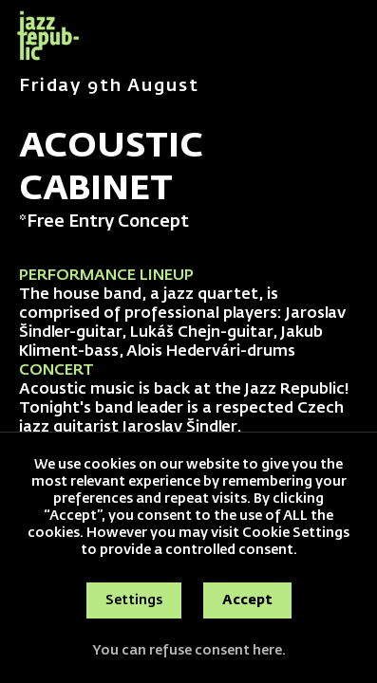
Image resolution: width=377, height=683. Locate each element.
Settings (133, 600)
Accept (247, 600)
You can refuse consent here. (189, 650)
